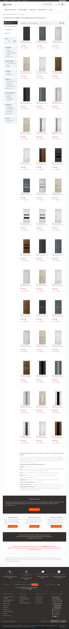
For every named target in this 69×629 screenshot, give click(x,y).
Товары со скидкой (7, 615)
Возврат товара (6, 605)
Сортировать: (23, 23)
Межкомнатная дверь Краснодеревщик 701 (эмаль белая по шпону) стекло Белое (26, 164)
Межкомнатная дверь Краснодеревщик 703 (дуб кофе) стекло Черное (25, 255)
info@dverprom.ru (56, 610)
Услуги (51, 9)
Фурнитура (33, 9)
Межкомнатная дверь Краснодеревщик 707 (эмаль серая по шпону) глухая (57, 255)
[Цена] (6, 41)
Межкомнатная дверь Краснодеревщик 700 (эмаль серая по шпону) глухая (42, 42)
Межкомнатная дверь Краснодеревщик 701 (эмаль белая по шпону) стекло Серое (58, 134)
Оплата (19, 0)
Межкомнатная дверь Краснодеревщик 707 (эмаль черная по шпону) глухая (42, 255)
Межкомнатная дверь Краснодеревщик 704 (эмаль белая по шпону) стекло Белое (42, 437)
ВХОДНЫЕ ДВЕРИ (22, 596)
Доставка (6, 0)
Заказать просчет (34, 509)
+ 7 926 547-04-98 (56, 605)
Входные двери (23, 9)
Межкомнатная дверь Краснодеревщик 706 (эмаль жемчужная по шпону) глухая (42, 346)
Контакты (25, 0)
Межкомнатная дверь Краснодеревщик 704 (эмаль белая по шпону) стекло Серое (26, 437)
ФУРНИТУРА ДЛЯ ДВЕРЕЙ (24, 602)
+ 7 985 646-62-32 (56, 608)
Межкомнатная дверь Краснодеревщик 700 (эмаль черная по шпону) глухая (26, 42)
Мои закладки (38, 600)
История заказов (39, 598)
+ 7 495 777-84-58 (56, 603)
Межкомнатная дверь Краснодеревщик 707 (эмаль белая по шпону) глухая (57, 285)
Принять (63, 626)
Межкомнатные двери (11, 9)
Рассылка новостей (39, 602)
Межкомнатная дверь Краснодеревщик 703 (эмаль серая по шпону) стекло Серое (26, 194)
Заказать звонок (34, 526)
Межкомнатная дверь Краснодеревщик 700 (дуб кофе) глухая (57, 73)
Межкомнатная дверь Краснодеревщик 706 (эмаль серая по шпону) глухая (57, 316)
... (56, 9)
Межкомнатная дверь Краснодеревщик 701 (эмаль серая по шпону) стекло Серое (42, 103)
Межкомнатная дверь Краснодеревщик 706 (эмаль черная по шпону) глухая (42, 316)
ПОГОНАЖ (21, 600)
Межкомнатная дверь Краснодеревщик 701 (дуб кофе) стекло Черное (41, 164)
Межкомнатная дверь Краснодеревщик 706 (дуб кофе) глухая (25, 377)
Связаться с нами (6, 603)
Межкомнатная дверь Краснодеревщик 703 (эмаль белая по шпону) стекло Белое (58, 225)
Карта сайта (5, 607)
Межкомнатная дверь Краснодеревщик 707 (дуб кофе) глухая (25, 316)
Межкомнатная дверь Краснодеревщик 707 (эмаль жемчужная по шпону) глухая (42, 285)
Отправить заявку (56, 526)
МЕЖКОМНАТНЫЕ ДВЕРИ (24, 598)
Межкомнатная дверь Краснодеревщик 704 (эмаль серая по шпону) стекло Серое (58, 377)
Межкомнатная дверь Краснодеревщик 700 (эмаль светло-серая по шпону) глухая (58, 42)
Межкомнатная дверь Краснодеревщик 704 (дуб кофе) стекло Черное (57, 437)
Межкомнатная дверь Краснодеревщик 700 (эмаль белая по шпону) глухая (42, 73)
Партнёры (5, 613)
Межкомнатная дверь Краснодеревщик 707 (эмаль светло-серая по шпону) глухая (26, 285)
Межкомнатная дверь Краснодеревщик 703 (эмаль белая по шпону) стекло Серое (42, 225)
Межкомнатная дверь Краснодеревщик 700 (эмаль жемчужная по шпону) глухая (26, 73)
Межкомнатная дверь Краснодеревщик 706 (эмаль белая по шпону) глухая (57, 346)
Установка (12, 0)
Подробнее (33, 626)
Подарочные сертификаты (8, 611)
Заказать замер (12, 526)
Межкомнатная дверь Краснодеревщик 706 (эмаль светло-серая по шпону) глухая (26, 346)
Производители (42, 9)
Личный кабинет (39, 596)
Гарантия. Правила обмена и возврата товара (9, 600)
